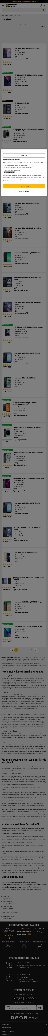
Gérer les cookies (24, 191)
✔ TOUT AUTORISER (24, 186)
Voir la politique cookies (9, 172)
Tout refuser (24, 155)
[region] (24, 172)
